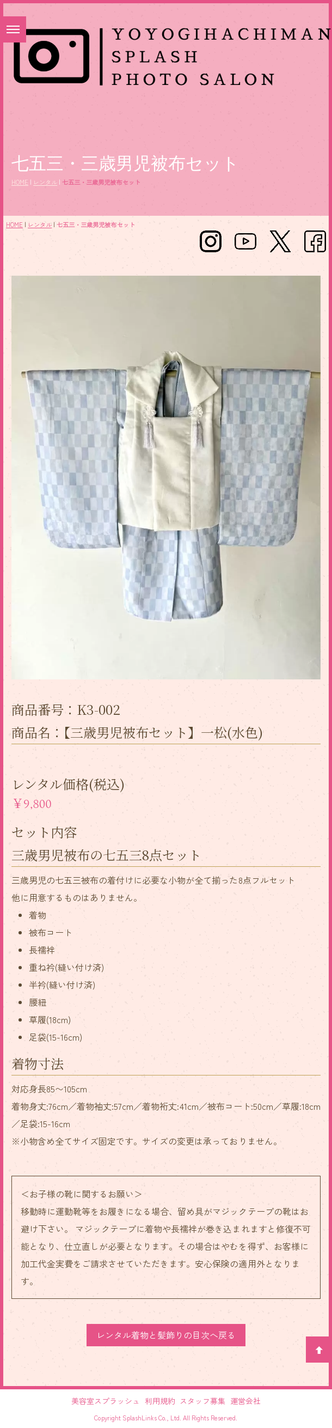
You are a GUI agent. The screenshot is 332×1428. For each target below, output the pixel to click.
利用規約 (160, 1400)
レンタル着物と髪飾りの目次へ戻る (166, 1334)
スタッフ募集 (202, 1400)
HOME (19, 182)
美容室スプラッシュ (105, 1400)
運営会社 (245, 1400)
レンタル (45, 182)
